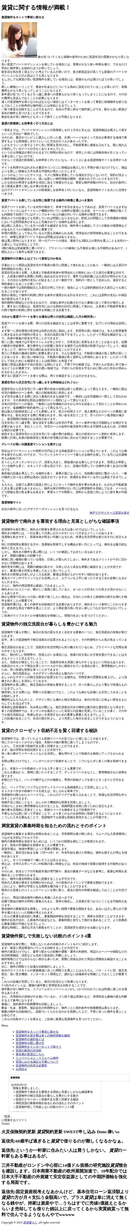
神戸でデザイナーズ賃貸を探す (110, 512)
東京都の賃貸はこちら (30, 1054)
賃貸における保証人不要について (37, 1061)
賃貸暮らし (30, 1222)
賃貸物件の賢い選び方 (30, 1043)
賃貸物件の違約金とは (30, 1039)
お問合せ (21, 1069)
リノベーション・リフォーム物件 (37, 1057)
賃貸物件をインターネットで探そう (38, 1046)
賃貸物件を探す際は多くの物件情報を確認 (43, 1035)
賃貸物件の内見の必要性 (31, 1065)
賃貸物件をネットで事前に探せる (37, 1031)
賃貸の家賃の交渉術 (28, 1050)
